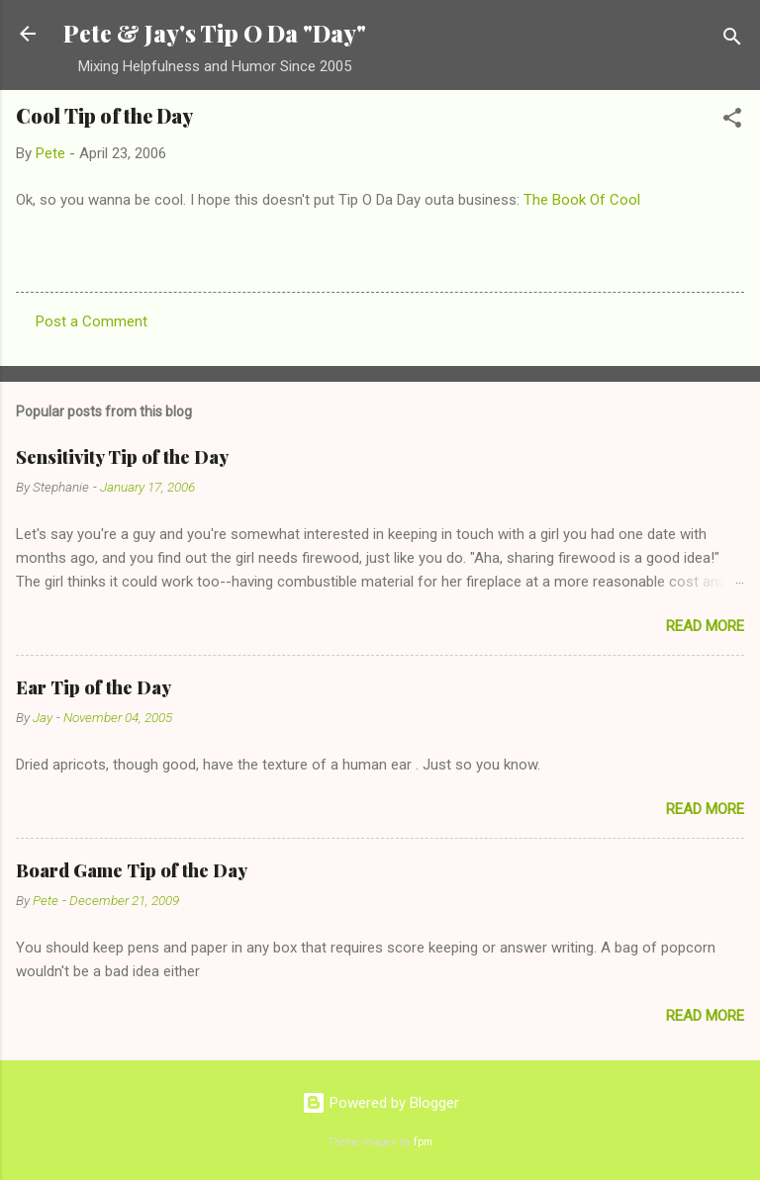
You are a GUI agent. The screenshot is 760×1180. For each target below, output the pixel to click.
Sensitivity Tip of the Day (122, 457)
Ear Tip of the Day (93, 687)
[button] (732, 121)
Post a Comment (91, 321)
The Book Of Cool (581, 200)
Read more (705, 626)
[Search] (732, 40)
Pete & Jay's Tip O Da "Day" (214, 33)
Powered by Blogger (380, 1103)
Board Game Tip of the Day (131, 870)
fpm (423, 1141)
